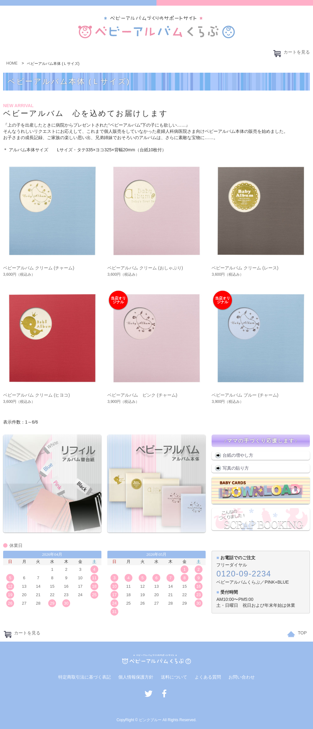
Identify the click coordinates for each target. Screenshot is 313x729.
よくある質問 (208, 677)
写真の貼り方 (236, 468)
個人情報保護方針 (135, 677)
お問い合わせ (241, 677)
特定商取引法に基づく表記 (84, 677)
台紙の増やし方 (238, 455)
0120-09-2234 (243, 573)
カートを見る (291, 53)
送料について (174, 677)
